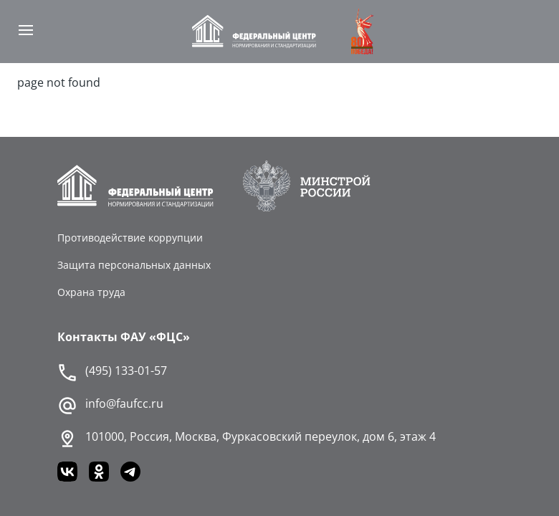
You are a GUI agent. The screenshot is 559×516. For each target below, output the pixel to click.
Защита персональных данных (134, 265)
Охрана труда (91, 292)
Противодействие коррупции (130, 237)
